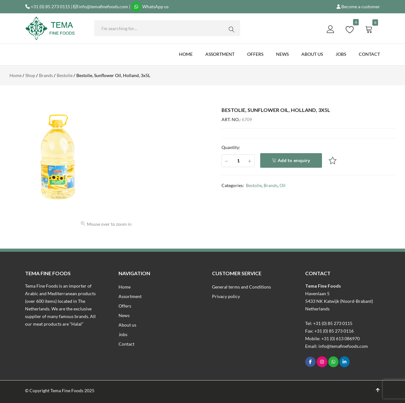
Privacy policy (226, 296)
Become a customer (360, 6)
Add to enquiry (294, 160)
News (282, 54)
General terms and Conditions (241, 286)
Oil (283, 185)
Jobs (341, 54)
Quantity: (231, 147)
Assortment (220, 54)
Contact (369, 54)
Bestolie (254, 185)
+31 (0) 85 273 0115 (50, 6)
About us (312, 54)
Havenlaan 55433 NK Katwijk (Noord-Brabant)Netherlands (339, 301)
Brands (271, 185)
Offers (255, 54)
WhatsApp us (155, 6)
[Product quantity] (238, 161)
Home (186, 54)
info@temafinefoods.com (103, 6)
